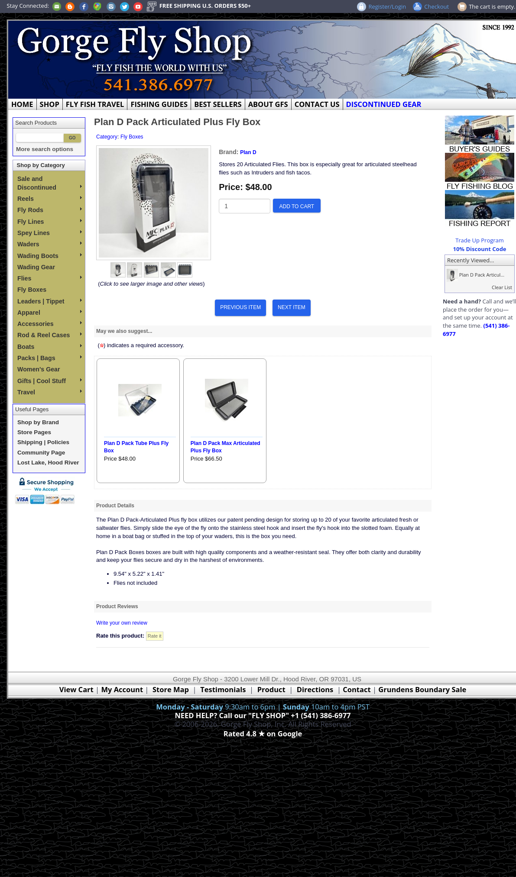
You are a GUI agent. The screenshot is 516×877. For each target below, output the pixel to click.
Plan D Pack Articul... (474, 274)
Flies (49, 278)
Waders (49, 244)
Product (271, 689)
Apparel (49, 312)
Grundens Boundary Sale (422, 689)
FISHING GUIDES (159, 104)
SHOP (49, 104)
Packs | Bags (49, 358)
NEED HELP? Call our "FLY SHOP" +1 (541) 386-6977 (262, 715)
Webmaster (262, 744)
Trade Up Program (479, 240)
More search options (44, 149)
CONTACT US (317, 104)
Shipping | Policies (43, 442)
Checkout (436, 6)
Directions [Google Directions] (315, 689)
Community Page (41, 452)
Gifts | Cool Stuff (49, 380)
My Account (122, 689)
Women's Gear (38, 369)
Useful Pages (32, 409)
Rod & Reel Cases (49, 335)
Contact (358, 689)
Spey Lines (49, 232)
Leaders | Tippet (49, 301)
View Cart (76, 689)
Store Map (171, 689)
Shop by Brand (38, 422)
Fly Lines (49, 221)
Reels (49, 198)
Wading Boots (49, 255)
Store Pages (34, 432)
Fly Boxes (31, 289)
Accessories (49, 323)
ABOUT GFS (268, 104)
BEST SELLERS (217, 104)
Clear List (502, 287)
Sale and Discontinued (49, 183)
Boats (49, 346)
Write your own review (121, 623)
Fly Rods (49, 209)
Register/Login (387, 6)
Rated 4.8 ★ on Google (263, 733)
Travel (49, 392)
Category (106, 137)
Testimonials (223, 689)
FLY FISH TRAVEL (95, 104)
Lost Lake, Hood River (48, 462)
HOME (22, 104)
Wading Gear (36, 267)
